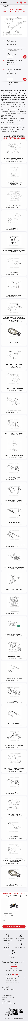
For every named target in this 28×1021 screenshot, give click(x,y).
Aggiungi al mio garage (14, 926)
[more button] (12, 57)
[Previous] (12, 6)
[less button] (8, 57)
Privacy (4, 999)
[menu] (25, 2)
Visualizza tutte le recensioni (14, 970)
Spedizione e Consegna (9, 1003)
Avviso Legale (6, 1001)
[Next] (16, 6)
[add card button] (25, 57)
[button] (14, 905)
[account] (17, 2)
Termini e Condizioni (8, 997)
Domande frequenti (8, 989)
